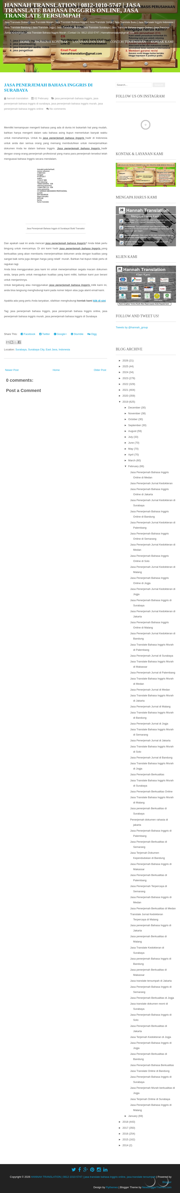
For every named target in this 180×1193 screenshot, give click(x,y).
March (132, 460)
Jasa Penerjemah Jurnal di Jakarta (150, 740)
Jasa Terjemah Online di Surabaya (150, 1099)
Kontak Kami (162, 41)
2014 (125, 1145)
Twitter (44, 334)
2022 (125, 384)
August (132, 431)
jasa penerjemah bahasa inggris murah (74, 103)
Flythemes (112, 1187)
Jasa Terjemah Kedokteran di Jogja (150, 1037)
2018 (125, 1121)
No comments (58, 108)
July (131, 436)
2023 (125, 378)
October (133, 419)
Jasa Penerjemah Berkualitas (147, 774)
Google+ (60, 334)
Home (25, 41)
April (131, 454)
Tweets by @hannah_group (132, 327)
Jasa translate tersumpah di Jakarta (151, 980)
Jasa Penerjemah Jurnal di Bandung (151, 757)
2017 (125, 1127)
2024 (125, 372)
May (131, 448)
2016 (125, 1133)
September (135, 425)
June (131, 442)
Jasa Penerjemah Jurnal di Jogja (149, 723)
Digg (91, 334)
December (134, 407)
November (134, 413)
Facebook (28, 334)
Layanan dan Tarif (89, 41)
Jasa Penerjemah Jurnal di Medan (150, 689)
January (133, 1115)
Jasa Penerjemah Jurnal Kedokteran (151, 483)
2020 (125, 395)
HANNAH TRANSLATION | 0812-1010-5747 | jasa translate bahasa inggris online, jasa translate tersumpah (72, 10)
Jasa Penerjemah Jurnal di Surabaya (151, 655)
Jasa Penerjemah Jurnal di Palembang (152, 672)
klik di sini (99, 300)
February (134, 466)
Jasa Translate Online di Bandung (150, 1070)
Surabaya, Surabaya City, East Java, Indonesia (42, 349)
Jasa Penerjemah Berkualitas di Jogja (152, 997)
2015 (125, 1139)
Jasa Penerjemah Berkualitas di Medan (153, 908)
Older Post (100, 369)
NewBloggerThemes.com (157, 1187)
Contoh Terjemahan (128, 41)
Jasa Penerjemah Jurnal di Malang (150, 706)
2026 (125, 360)
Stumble (77, 334)
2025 (125, 366)
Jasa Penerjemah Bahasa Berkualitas (152, 1065)
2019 (125, 401)
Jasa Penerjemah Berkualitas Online (151, 791)
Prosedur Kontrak (51, 41)
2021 (125, 389)
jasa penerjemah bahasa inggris (73, 98)
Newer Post (12, 369)
